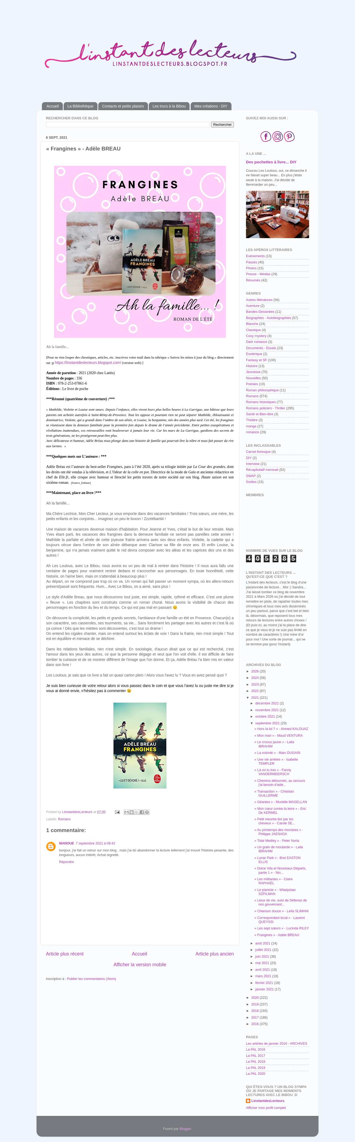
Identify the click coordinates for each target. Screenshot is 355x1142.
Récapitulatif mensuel (262, 470)
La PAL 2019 (255, 1068)
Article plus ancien (214, 954)
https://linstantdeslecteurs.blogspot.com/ (88, 362)
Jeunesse (253, 372)
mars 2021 (263, 976)
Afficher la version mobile (140, 964)
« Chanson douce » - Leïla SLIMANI (281, 911)
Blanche (252, 324)
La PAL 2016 (255, 1049)
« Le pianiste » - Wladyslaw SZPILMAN (274, 892)
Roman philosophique (262, 390)
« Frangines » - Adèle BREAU (276, 935)
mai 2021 (262, 963)
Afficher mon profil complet (266, 1108)
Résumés (253, 280)
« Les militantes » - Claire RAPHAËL (273, 881)
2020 (255, 998)
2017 (255, 1017)
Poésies (252, 384)
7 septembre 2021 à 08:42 (95, 843)
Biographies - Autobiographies (268, 318)
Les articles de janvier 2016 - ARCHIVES (276, 1044)
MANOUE (66, 843)
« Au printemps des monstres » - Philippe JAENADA (278, 832)
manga (251, 426)
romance (252, 432)
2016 (255, 1024)
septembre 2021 (268, 723)
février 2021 (264, 983)
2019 (255, 1004)
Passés (251, 262)
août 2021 (263, 943)
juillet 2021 (264, 950)
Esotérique (254, 354)
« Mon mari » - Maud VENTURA (278, 736)
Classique (253, 330)
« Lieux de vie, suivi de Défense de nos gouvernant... (280, 902)
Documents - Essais (261, 348)
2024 (255, 678)
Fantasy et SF (256, 360)
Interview (252, 464)
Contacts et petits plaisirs (123, 106)
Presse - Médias (258, 274)
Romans (64, 819)
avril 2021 (263, 970)
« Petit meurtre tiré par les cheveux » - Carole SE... (274, 821)
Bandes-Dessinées (260, 312)
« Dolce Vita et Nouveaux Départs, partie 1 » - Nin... (280, 870)
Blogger (185, 1129)
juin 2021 (262, 956)
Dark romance (256, 342)
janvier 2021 (265, 989)
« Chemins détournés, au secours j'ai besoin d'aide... (279, 783)
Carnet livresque (258, 452)
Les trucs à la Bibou (169, 106)
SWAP (251, 476)
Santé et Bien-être (259, 414)
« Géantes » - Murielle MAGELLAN (280, 802)
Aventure (252, 306)
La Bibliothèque (80, 106)
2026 (255, 671)
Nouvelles (253, 378)
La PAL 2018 (255, 1062)
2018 (255, 1011)
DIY (249, 458)
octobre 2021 (265, 716)
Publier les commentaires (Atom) (91, 979)
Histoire (252, 366)
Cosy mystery (256, 336)
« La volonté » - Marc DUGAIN (277, 753)
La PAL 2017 (255, 1056)
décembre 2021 (267, 703)
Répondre (66, 862)
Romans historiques (261, 402)
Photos (251, 268)
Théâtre (252, 420)
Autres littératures (259, 300)
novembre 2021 (267, 710)
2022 (255, 691)
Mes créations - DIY (210, 106)
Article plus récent (65, 954)
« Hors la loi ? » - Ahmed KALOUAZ (281, 729)
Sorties (251, 482)
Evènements (255, 256)
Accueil (53, 106)
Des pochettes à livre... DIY (271, 162)
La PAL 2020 (255, 1074)
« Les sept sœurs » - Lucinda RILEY (281, 928)
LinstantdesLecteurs (267, 1101)
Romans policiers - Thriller (265, 408)
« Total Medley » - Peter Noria (276, 841)
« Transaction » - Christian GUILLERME (274, 793)
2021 (255, 698)
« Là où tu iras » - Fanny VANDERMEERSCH (272, 772)
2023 (255, 684)
